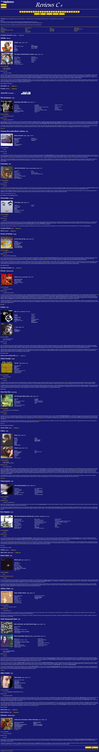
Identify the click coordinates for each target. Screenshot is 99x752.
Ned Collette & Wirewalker (8, 425)
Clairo (51, 28)
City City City (27, 32)
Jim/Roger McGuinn (69, 579)
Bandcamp (3, 423)
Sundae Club (94, 155)
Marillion (46, 258)
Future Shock (60, 345)
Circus (26, 29)
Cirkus (26, 30)
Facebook (2, 670)
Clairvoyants (52, 29)
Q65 (79, 294)
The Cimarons (3, 29)
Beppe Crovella (19, 257)
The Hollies (37, 697)
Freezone (10, 83)
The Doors (70, 156)
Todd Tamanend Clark (78, 29)
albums (36, 24)
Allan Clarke (76, 30)
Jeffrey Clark (76, 28)
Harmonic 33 (11, 156)
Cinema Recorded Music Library (7, 30)
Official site (3, 128)
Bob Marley (10, 539)
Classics (75, 31)
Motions (25, 295)
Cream (31, 542)
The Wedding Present (5, 187)
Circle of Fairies (28, 28)
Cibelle (2, 28)
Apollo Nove (3, 77)
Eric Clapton (52, 30)
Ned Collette (38, 420)
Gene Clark (52, 31)
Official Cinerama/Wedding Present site (8, 193)
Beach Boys (78, 470)
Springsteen (69, 699)
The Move (94, 703)
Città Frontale (27, 31)
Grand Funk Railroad (21, 543)
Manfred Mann (65, 125)
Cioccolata (3, 32)
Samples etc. (21, 35)
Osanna (66, 382)
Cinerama (2, 31)
